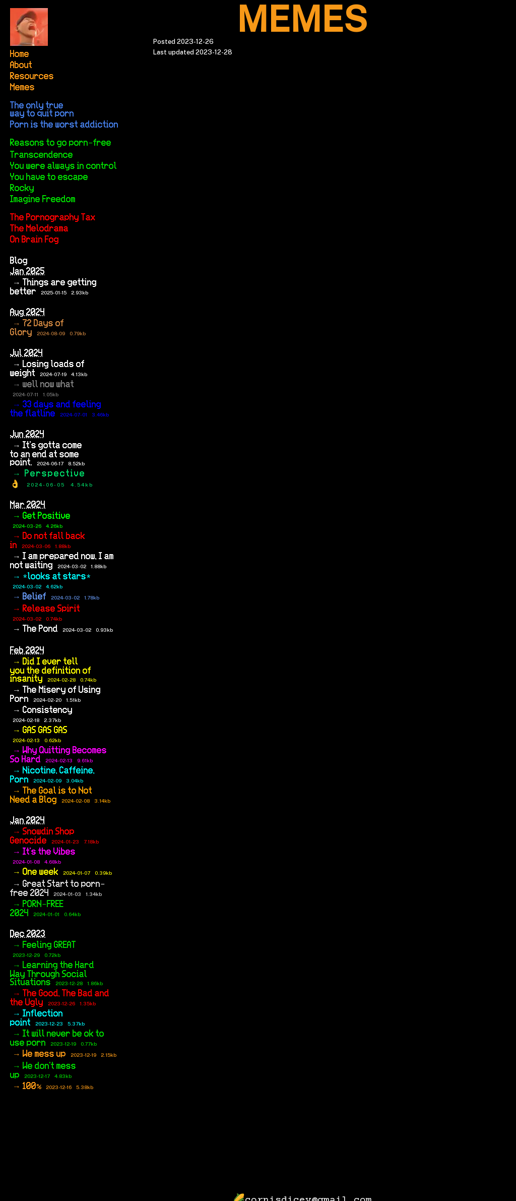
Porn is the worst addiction (64, 125)
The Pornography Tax (52, 218)
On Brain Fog (34, 240)
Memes (22, 88)
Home (19, 54)
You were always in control (63, 166)
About (21, 66)
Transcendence (41, 155)
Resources (32, 77)
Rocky (22, 189)
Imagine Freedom (43, 200)
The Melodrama (39, 229)
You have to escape (49, 177)
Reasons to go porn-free (60, 143)
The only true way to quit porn (42, 110)
